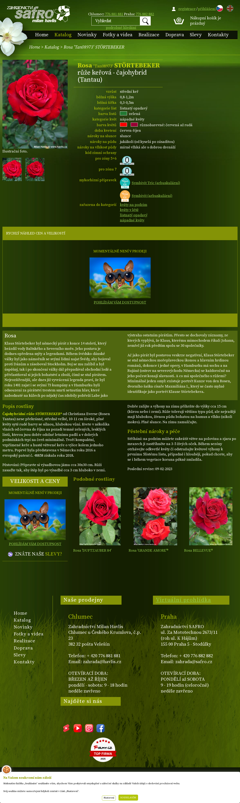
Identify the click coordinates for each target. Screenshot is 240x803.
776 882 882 (145, 14)
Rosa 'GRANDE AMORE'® (148, 550)
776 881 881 (114, 14)
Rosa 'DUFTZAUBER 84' (92, 550)
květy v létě (129, 210)
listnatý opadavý (133, 215)
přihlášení (207, 9)
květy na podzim (133, 204)
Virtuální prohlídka (183, 599)
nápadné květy (132, 220)
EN (229, 7)
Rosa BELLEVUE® (198, 550)
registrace (187, 9)
